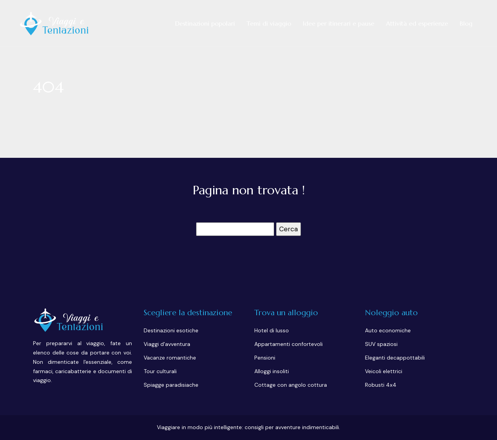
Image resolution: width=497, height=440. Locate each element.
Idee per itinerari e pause (338, 23)
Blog (466, 23)
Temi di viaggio (269, 23)
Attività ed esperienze (417, 23)
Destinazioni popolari (205, 23)
